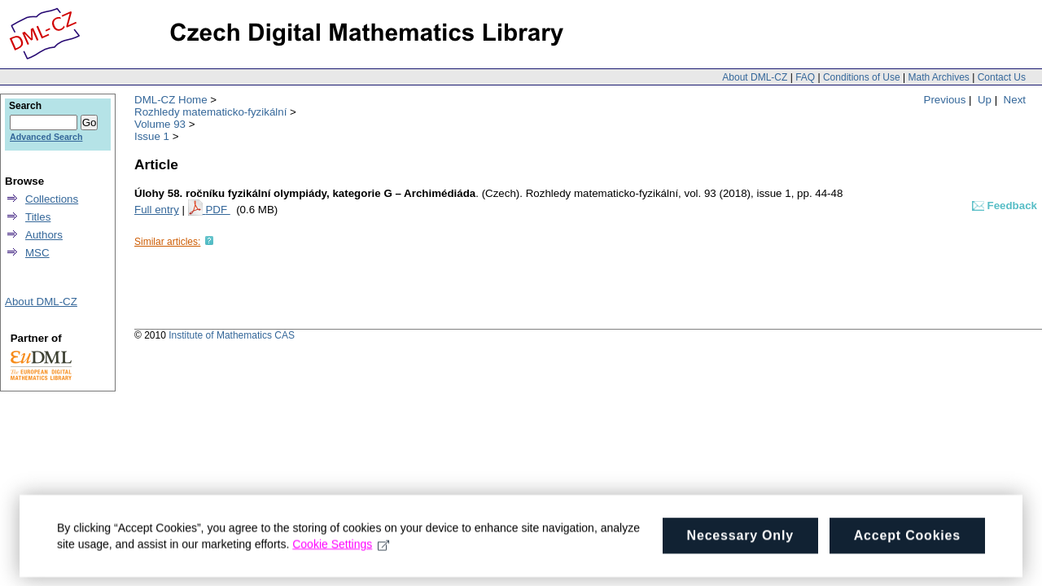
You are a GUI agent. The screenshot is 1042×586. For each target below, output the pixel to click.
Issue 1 (151, 136)
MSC (37, 253)
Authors (44, 235)
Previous (945, 100)
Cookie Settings (340, 551)
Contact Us (1002, 77)
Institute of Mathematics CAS (232, 335)
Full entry (156, 209)
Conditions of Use (861, 77)
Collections (51, 199)
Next (1015, 100)
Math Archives (938, 77)
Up (985, 100)
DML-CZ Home (171, 100)
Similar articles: (167, 241)
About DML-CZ (754, 77)
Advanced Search (46, 137)
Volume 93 (160, 124)
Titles (37, 217)
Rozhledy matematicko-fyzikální (210, 112)
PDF (217, 209)
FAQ (805, 77)
